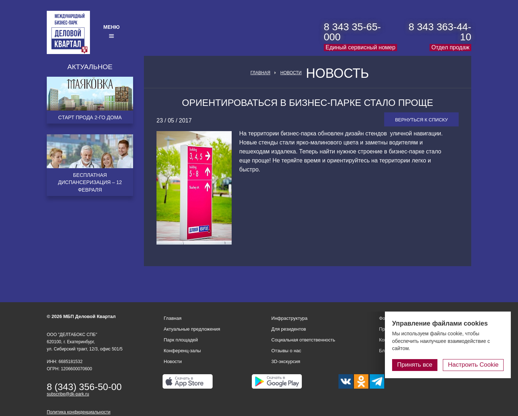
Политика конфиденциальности (78, 412)
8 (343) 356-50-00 (84, 386)
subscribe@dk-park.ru (68, 394)
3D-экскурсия (285, 361)
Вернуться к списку (421, 119)
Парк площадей (181, 340)
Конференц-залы (182, 350)
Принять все (414, 364)
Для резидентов (288, 329)
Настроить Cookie (473, 364)
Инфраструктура (289, 318)
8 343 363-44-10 (440, 32)
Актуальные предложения (192, 329)
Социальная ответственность (303, 340)
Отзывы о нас (286, 350)
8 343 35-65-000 (352, 32)
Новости (290, 72)
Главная (260, 72)
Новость (337, 73)
